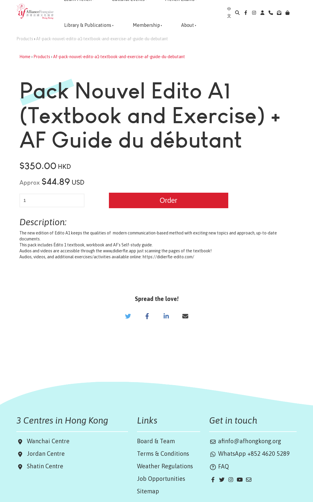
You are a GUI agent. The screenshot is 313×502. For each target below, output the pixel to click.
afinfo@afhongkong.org (245, 441)
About (187, 25)
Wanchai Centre (49, 441)
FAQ (219, 466)
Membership (146, 25)
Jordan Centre (44, 453)
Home (24, 56)
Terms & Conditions (163, 453)
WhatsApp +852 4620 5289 (249, 453)
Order (168, 200)
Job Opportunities (161, 478)
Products (24, 38)
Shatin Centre (43, 466)
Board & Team (156, 441)
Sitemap (148, 491)
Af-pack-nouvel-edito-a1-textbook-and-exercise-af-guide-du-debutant (102, 38)
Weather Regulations (165, 466)
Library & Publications (87, 25)
